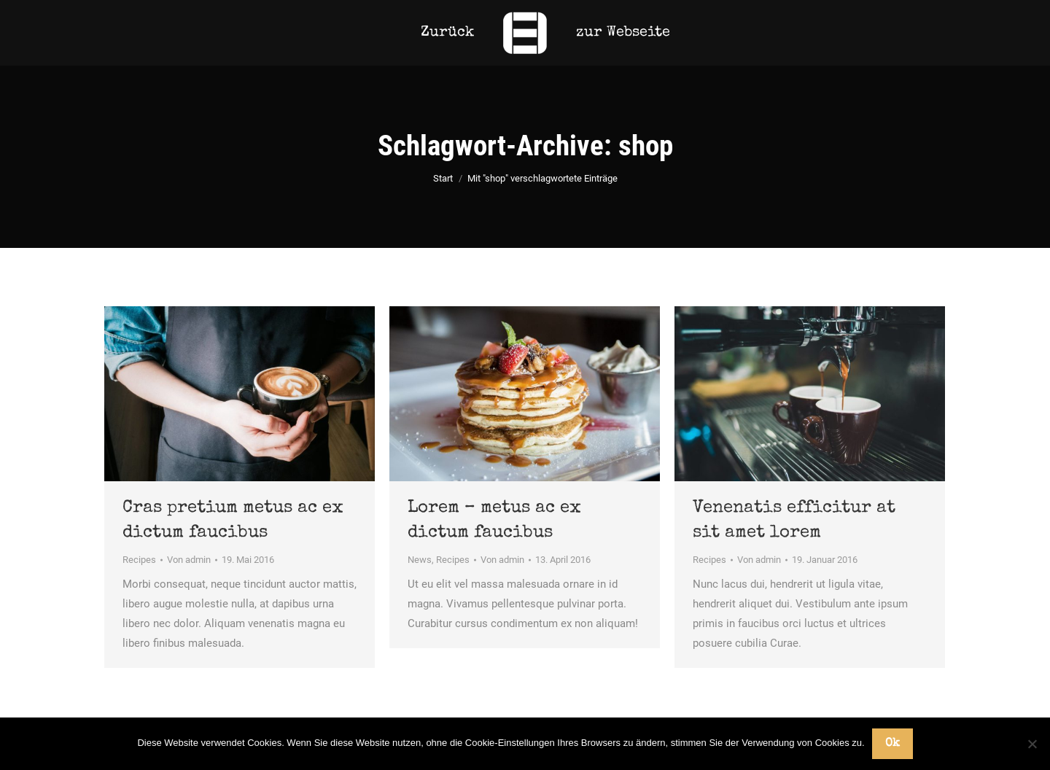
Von (189, 559)
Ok (892, 744)
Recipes (139, 559)
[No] (1031, 743)
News (420, 559)
